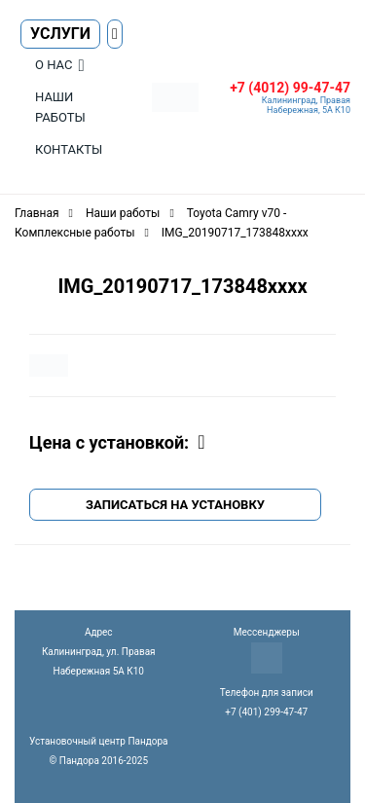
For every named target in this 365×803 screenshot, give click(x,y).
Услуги (60, 33)
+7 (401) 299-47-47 (266, 712)
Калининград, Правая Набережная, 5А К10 (306, 105)
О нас (53, 64)
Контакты (68, 149)
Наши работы (60, 107)
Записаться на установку (175, 504)
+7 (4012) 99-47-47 (290, 87)
